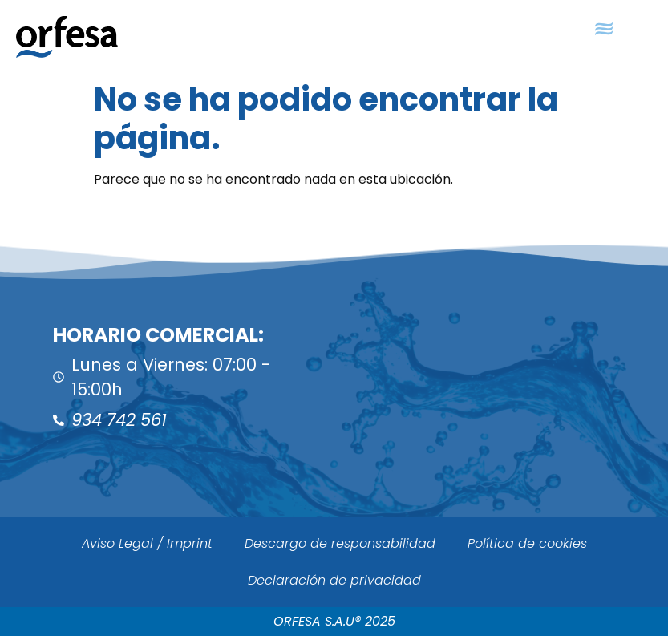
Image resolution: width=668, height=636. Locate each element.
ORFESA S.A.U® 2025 (334, 621)
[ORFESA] (501, 379)
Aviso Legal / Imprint (147, 543)
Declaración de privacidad (334, 580)
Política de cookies (527, 543)
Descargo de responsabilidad (340, 543)
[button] (604, 29)
